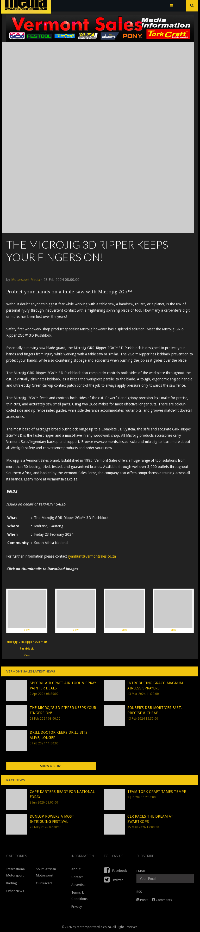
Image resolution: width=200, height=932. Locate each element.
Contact (77, 877)
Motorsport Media (25, 279)
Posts (142, 900)
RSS (139, 892)
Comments (162, 900)
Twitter (113, 880)
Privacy (76, 907)
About (75, 869)
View (27, 611)
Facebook (115, 871)
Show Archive (51, 766)
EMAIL (141, 871)
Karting (11, 883)
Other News (15, 891)
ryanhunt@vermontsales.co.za (92, 556)
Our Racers (44, 883)
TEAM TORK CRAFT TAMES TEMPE (156, 791)
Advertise (78, 885)
